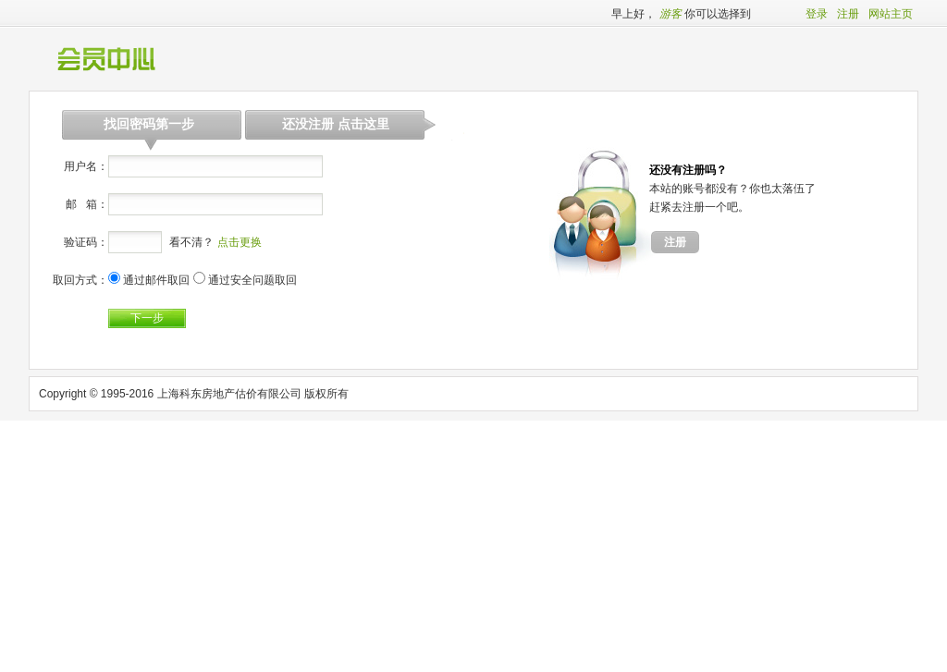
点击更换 (239, 242)
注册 (848, 13)
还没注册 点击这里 (335, 123)
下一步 (147, 318)
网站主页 (890, 13)
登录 (817, 13)
